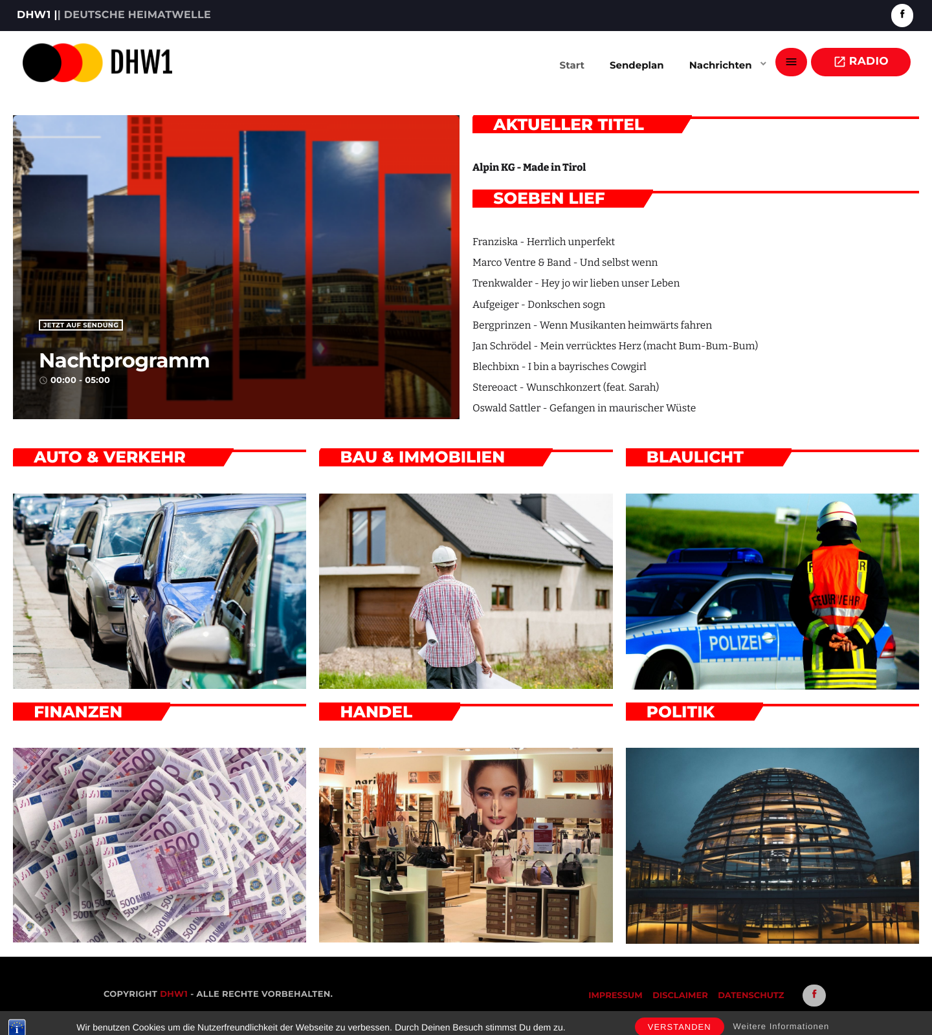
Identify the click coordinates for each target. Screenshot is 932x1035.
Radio (861, 62)
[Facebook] (902, 15)
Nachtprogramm (162, 357)
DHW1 (174, 994)
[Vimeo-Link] (97, 62)
